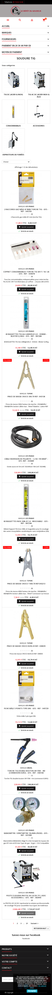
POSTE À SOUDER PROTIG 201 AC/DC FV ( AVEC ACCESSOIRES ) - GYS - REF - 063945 (26, 896)
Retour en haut (41, 928)
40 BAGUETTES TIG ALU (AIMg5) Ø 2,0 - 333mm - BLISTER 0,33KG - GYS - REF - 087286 (26, 335)
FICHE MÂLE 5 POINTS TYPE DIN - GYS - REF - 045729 (26, 708)
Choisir (16, 161)
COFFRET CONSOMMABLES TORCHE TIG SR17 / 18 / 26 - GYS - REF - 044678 (26, 273)
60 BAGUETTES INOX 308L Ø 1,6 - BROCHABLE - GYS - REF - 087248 (26, 522)
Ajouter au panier (26, 227)
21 (27, 923)
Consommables (13, 126)
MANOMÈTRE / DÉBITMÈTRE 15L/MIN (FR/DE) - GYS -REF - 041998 (26, 834)
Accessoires (38, 126)
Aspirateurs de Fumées (13, 154)
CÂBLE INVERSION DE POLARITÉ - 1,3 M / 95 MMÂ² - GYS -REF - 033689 (26, 460)
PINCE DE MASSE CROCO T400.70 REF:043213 (26, 583)
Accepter (32, 991)
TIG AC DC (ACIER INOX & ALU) (38, 95)
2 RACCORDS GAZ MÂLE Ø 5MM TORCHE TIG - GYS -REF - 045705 (26, 210)
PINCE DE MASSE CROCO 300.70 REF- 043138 (26, 396)
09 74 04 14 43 (18, 2)
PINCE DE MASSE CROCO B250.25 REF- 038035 (26, 646)
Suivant (35, 923)
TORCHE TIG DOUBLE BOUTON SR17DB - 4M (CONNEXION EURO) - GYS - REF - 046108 (26, 772)
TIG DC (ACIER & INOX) (13, 94)
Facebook (26, 938)
